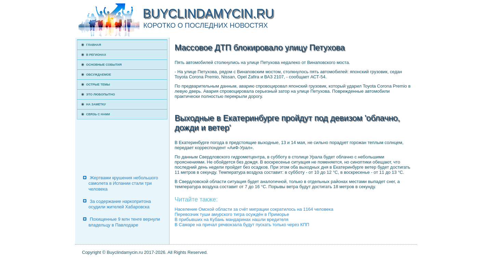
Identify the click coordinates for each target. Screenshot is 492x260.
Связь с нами (98, 114)
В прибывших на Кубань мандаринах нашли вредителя (231, 219)
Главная (93, 45)
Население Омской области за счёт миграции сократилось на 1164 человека (254, 209)
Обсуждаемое (98, 74)
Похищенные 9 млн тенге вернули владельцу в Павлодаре (124, 222)
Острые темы (98, 84)
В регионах (96, 54)
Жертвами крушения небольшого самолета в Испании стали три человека (123, 183)
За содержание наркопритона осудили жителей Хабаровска (119, 204)
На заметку (96, 104)
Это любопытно (100, 94)
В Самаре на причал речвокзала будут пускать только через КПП (242, 224)
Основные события (104, 64)
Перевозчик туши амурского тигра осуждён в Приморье (232, 214)
